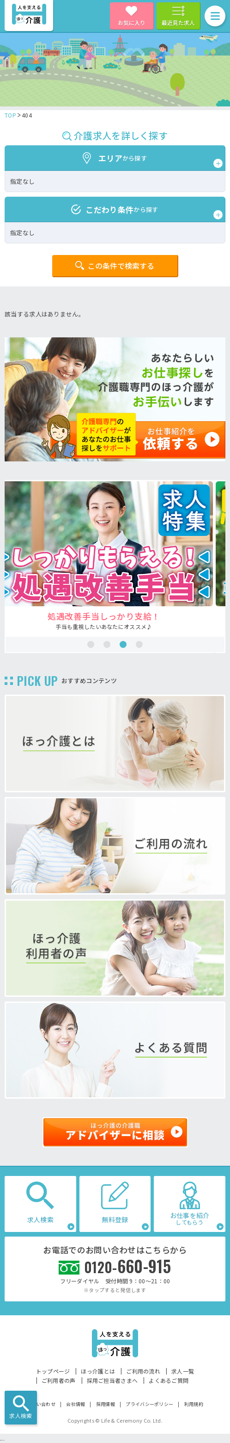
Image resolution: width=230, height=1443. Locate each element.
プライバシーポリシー (149, 1403)
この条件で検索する (121, 265)
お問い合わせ (41, 1403)
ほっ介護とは (98, 1371)
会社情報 (75, 1403)
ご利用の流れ (143, 1371)
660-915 (127, 1266)
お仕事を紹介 (189, 1218)
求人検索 (20, 1415)
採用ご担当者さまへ (112, 1380)
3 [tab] (123, 644)
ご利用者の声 (59, 1380)
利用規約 (193, 1403)
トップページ (53, 1371)
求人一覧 (182, 1371)
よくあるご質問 (168, 1380)
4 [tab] (139, 644)
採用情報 (105, 1403)
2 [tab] (106, 644)
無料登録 (115, 1219)
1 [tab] (90, 644)
